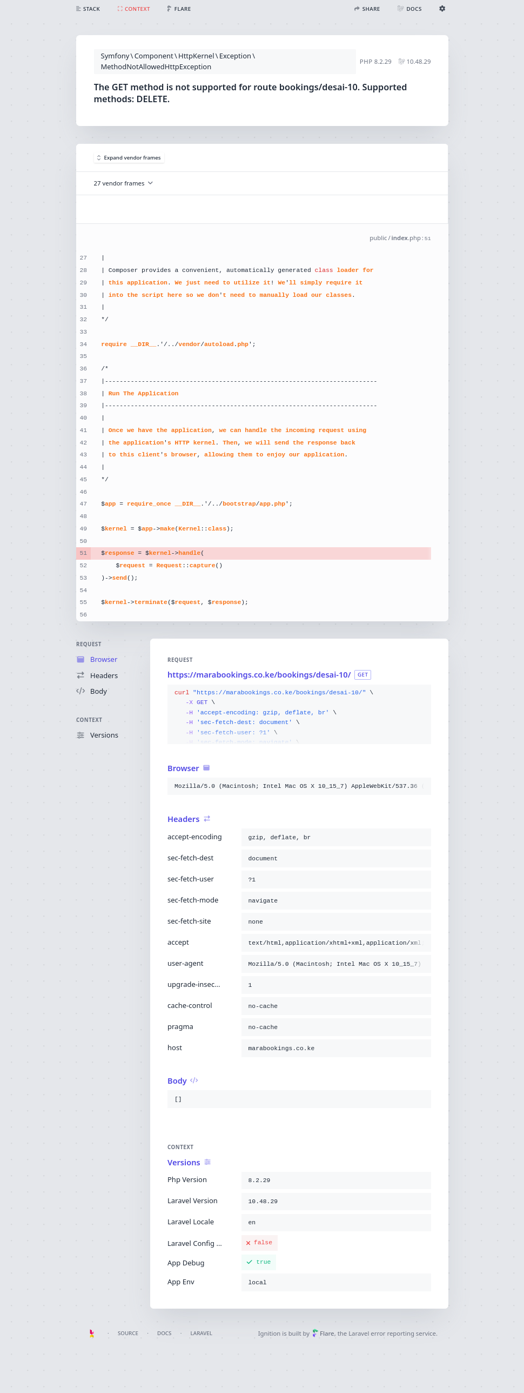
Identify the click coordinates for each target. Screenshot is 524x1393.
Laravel (201, 1333)
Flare (323, 1333)
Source (128, 1333)
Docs (164, 1333)
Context (89, 720)
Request (89, 644)
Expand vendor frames (129, 157)
